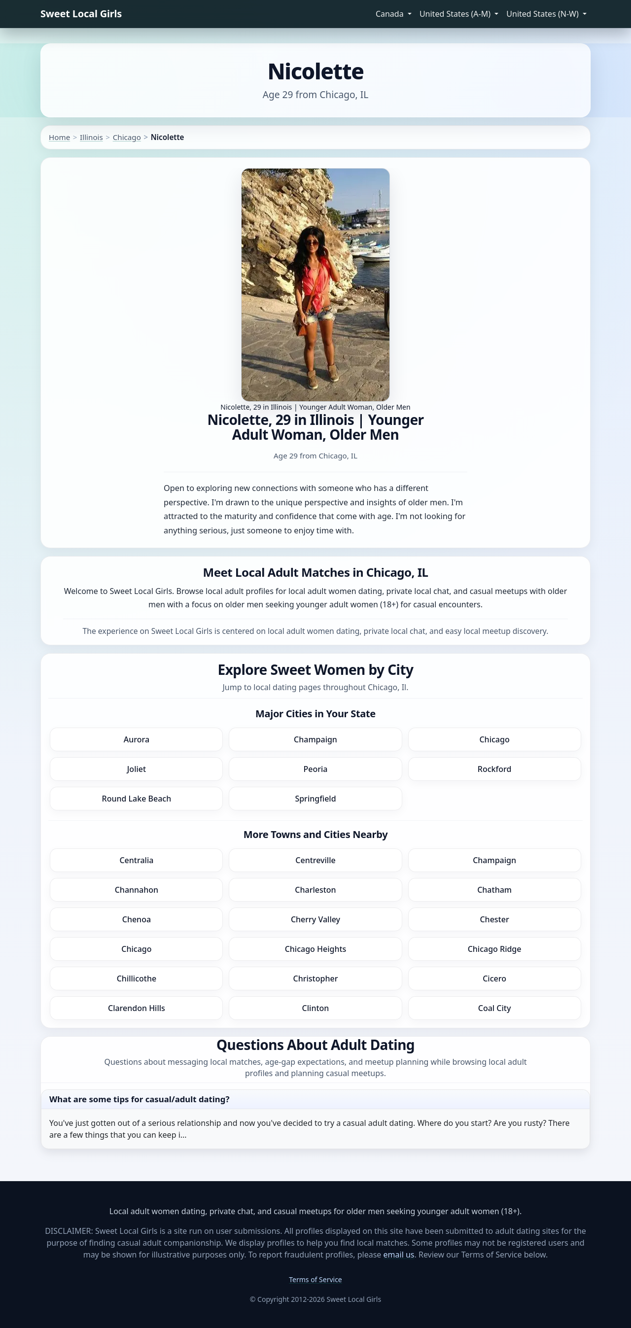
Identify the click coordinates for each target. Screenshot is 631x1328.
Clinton (315, 1008)
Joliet (136, 769)
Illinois (91, 137)
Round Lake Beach (137, 798)
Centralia (136, 860)
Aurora (136, 739)
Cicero (494, 978)
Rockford (495, 769)
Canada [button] (391, 13)
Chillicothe (136, 978)
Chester (494, 919)
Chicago (127, 137)
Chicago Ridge (495, 949)
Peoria (316, 769)
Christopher (315, 978)
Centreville (315, 860)
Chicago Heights (316, 949)
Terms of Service (315, 1279)
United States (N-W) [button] (543, 13)
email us (399, 1254)
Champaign (315, 739)
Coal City (494, 1008)
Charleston (315, 889)
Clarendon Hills (136, 1008)
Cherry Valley (315, 919)
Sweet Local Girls (81, 13)
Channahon (136, 889)
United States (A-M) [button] (456, 13)
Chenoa (136, 919)
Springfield (315, 798)
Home (59, 137)
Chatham (494, 889)
